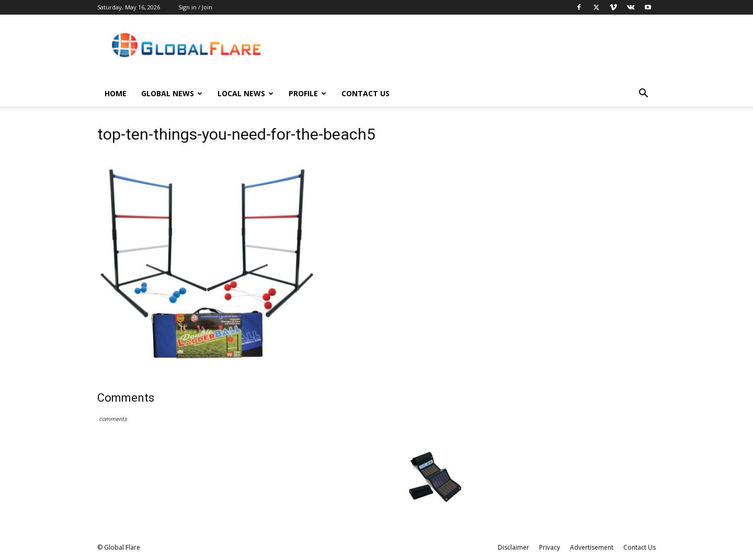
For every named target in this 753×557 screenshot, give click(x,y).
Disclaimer (513, 547)
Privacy (549, 547)
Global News (171, 93)
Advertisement (591, 547)
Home (116, 93)
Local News (245, 93)
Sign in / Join (195, 7)
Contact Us (365, 93)
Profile (307, 93)
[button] (643, 94)
